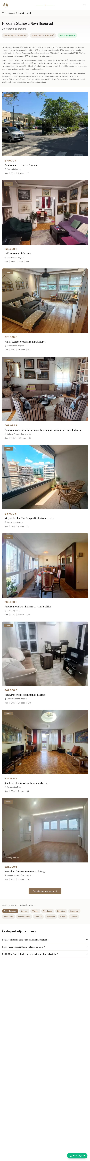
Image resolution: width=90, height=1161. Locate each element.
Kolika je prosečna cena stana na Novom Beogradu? (45, 939)
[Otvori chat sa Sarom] (77, 1155)
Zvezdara (74, 911)
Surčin (63, 917)
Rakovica (51, 917)
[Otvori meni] (84, 5)
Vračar (35, 911)
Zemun (24, 911)
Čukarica (61, 911)
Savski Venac (24, 917)
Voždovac (47, 911)
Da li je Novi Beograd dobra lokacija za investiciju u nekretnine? (45, 954)
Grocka (74, 917)
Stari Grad (8, 917)
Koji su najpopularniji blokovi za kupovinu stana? (45, 947)
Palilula (38, 917)
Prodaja (11, 13)
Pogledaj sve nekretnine (45, 891)
